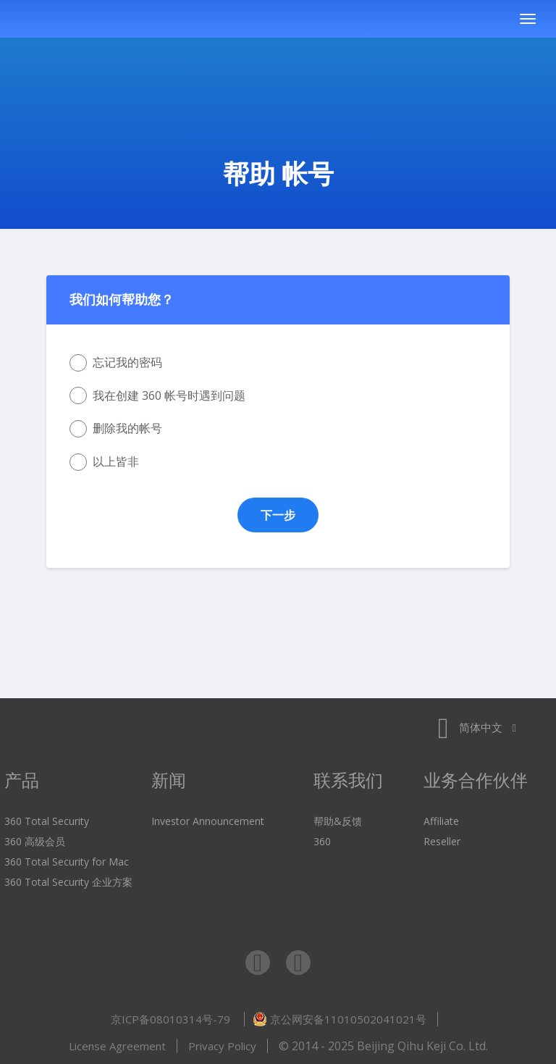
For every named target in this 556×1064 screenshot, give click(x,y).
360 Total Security (104, 19)
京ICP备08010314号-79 (172, 1019)
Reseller (442, 841)
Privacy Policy (222, 1046)
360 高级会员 (34, 841)
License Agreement (117, 1046)
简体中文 (477, 727)
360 (322, 841)
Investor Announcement (207, 821)
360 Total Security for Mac (66, 861)
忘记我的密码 (116, 363)
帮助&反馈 (337, 821)
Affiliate (441, 821)
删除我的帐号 (116, 428)
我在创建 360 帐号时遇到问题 (157, 395)
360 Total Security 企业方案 (68, 882)
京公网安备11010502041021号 (339, 1019)
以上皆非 (104, 462)
